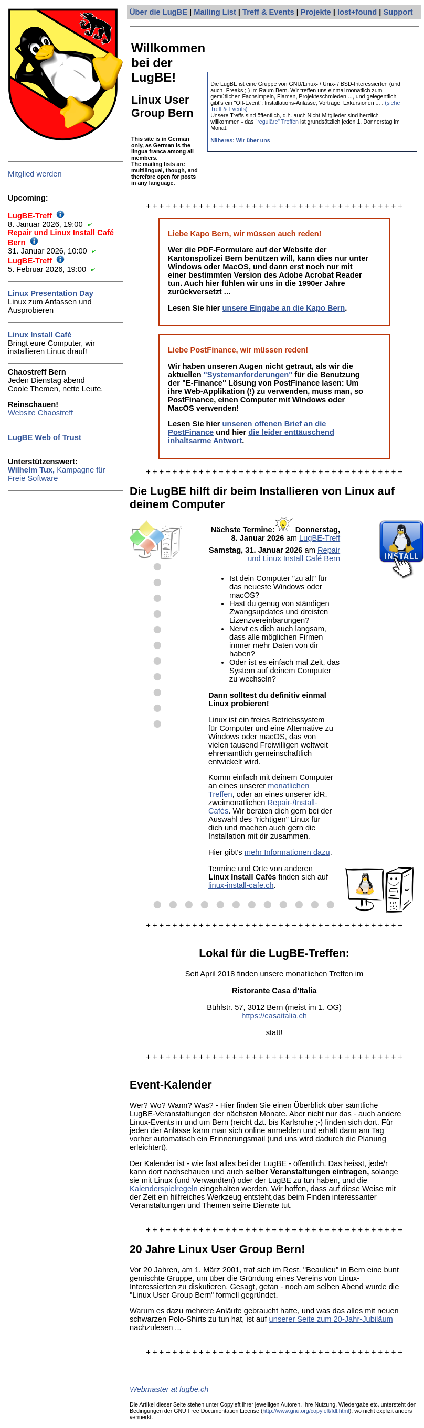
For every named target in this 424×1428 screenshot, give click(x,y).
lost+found (357, 12)
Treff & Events (268, 12)
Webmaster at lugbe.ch (169, 1389)
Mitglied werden (35, 174)
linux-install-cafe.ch (241, 885)
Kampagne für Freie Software (56, 474)
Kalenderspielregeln (164, 1188)
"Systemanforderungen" (248, 374)
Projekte (316, 12)
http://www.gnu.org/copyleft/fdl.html (306, 1411)
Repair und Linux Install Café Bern (294, 554)
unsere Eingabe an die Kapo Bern (283, 308)
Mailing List (215, 12)
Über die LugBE (158, 12)
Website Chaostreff (40, 413)
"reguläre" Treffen (277, 121)
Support (398, 12)
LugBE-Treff (319, 538)
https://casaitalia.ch (274, 1016)
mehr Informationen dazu (287, 852)
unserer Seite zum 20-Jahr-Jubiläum (331, 1319)
